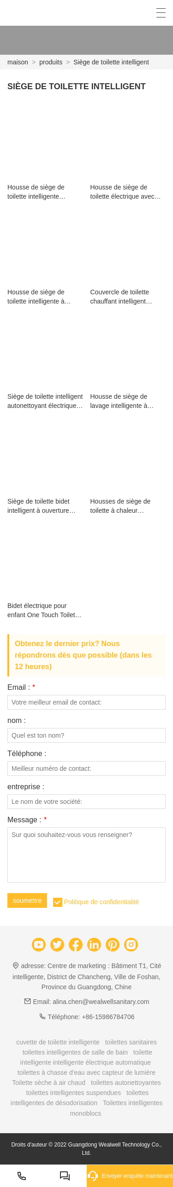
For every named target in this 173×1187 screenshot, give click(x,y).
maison (17, 62)
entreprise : (25, 787)
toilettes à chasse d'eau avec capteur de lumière (86, 1072)
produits (50, 62)
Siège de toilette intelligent (111, 62)
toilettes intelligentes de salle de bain (75, 1052)
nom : (16, 720)
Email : (21, 687)
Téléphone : (27, 753)
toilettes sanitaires (131, 1042)
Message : (27, 820)
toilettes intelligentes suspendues (73, 1092)
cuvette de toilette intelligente (58, 1042)
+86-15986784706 (108, 1017)
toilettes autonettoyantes (126, 1082)
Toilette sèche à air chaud (48, 1082)
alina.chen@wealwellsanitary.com (101, 1001)
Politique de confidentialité (101, 902)
